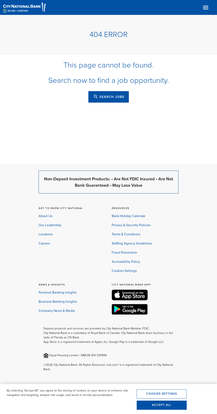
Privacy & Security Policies (131, 225)
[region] (108, 399)
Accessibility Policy (126, 261)
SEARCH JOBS (108, 96)
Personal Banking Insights (58, 292)
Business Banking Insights (58, 301)
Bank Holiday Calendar (128, 215)
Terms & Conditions (126, 234)
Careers (44, 243)
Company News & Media (57, 310)
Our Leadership (50, 225)
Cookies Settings (124, 270)
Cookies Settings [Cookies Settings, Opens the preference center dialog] (161, 393)
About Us (45, 215)
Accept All (161, 405)
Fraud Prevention (124, 252)
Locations (46, 234)
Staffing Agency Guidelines (132, 243)
